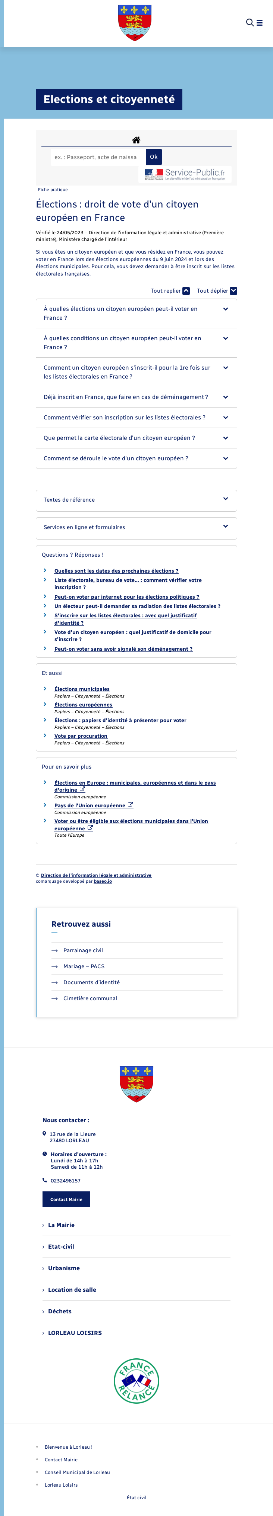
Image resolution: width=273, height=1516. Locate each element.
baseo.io (103, 881)
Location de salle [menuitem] (69, 1289)
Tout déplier (217, 291)
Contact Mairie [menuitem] (61, 1459)
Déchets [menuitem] (57, 1311)
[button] (136, 313)
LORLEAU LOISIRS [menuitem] (72, 1332)
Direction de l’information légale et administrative (96, 875)
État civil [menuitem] (137, 1497)
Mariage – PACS (77, 966)
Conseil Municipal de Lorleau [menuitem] (77, 1472)
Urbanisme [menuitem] (61, 1268)
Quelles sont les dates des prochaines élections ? (116, 571)
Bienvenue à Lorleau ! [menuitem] (68, 1447)
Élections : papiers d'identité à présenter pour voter (120, 720)
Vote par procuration (80, 736)
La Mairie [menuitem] (59, 1225)
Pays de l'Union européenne (93, 805)
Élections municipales (82, 689)
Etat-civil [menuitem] (58, 1246)
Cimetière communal (84, 998)
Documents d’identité (85, 982)
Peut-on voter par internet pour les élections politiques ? (126, 597)
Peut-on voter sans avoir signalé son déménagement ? (123, 649)
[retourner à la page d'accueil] (135, 23)
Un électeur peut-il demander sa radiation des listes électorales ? (137, 606)
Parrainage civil (77, 950)
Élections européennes (83, 705)
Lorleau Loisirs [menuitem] (61, 1485)
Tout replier (170, 291)
